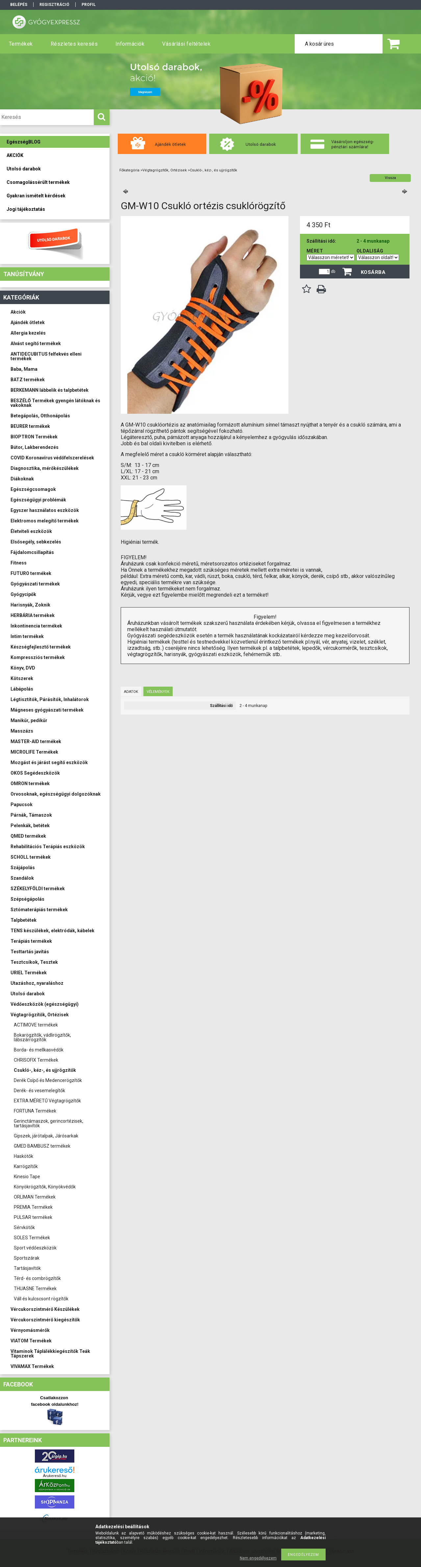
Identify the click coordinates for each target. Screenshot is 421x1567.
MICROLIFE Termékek (34, 752)
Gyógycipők (23, 594)
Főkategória (129, 170)
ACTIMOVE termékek (36, 1024)
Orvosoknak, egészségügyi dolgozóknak (56, 794)
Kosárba (373, 272)
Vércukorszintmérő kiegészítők (45, 1319)
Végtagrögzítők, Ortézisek (40, 1014)
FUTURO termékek (31, 573)
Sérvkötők (24, 1227)
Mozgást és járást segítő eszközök (49, 762)
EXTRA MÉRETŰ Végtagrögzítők (47, 1100)
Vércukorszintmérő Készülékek (45, 1309)
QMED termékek (28, 836)
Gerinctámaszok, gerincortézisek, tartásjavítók (48, 1123)
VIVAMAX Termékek (32, 1366)
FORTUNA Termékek (35, 1111)
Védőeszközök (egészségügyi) (45, 1004)
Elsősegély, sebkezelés (36, 541)
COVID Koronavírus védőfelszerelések (52, 457)
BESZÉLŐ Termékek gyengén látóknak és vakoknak (55, 403)
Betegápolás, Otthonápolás (40, 415)
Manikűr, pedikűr (29, 720)
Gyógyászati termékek (35, 583)
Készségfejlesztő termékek (41, 647)
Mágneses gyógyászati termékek (47, 710)
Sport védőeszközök (35, 1247)
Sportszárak (26, 1258)
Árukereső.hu (54, 1476)
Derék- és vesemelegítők (39, 1090)
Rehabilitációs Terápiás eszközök (48, 846)
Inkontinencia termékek (36, 626)
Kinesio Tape (27, 1176)
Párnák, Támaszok (31, 815)
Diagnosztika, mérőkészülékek (45, 468)
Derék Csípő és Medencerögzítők (48, 1080)
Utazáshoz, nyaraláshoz (37, 983)
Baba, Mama (24, 369)
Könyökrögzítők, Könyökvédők (45, 1186)
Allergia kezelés (28, 333)
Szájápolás (23, 867)
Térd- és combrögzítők (37, 1278)
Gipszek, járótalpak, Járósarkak (46, 1135)
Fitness (19, 562)
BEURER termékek (30, 426)
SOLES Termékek (32, 1237)
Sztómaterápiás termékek (39, 909)
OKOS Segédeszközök (35, 773)
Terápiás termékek (31, 941)
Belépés (18, 4)
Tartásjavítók (27, 1268)
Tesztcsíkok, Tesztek (34, 962)
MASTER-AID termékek (36, 741)
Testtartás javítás (30, 951)
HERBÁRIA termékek (33, 615)
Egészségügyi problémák (38, 499)
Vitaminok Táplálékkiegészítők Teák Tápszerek (50, 1353)
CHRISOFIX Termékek (36, 1060)
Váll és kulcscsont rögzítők (41, 1298)
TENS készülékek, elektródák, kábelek (52, 930)
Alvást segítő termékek (36, 343)
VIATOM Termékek (31, 1340)
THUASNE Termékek (35, 1288)
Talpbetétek (24, 920)
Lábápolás (22, 689)
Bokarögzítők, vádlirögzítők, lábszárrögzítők (42, 1037)
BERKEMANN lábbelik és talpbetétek (49, 390)
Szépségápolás (27, 899)
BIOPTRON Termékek (34, 436)
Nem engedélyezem (258, 1558)
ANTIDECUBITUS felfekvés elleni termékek (46, 356)
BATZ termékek (28, 379)
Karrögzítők (26, 1166)
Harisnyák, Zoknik (30, 604)
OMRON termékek (30, 783)
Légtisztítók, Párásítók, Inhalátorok (50, 699)
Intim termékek (27, 636)
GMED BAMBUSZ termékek (42, 1146)
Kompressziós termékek (38, 657)
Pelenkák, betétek (30, 825)
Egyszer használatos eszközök (45, 510)
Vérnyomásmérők (30, 1330)
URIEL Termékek (29, 972)
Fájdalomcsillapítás (32, 552)
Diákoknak (22, 478)
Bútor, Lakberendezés (35, 447)
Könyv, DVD (23, 668)
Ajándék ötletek (28, 322)
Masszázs (22, 731)
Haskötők (23, 1156)
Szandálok (22, 878)
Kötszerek (22, 678)
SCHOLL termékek (31, 857)
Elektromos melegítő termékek (45, 520)
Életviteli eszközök (31, 531)
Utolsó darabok (28, 993)
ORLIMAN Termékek (35, 1197)
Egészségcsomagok (33, 489)
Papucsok (22, 804)
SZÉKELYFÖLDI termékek (38, 888)
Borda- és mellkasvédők (38, 1049)
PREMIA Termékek (33, 1207)
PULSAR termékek (33, 1217)
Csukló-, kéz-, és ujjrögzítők (45, 1070)
